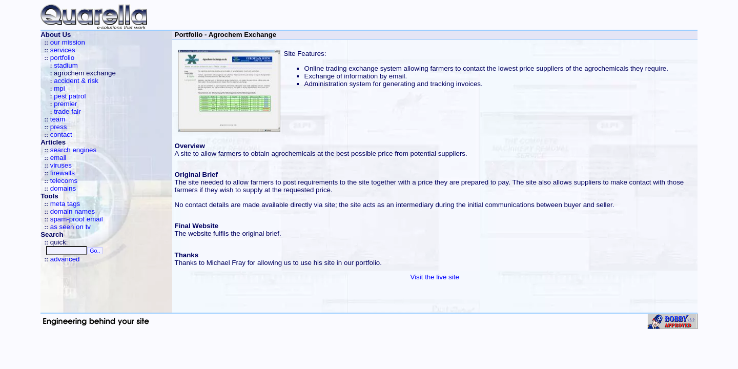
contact (61, 134)
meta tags (65, 204)
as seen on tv (70, 227)
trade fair (67, 111)
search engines (73, 150)
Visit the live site (434, 277)
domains (63, 188)
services (62, 50)
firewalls (62, 173)
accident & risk (76, 81)
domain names (72, 211)
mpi (59, 88)
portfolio (62, 57)
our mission (67, 42)
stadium (66, 65)
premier (65, 104)
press (58, 127)
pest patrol (70, 96)
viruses (61, 165)
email (58, 157)
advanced (65, 259)
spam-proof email (76, 219)
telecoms (63, 180)
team (58, 119)
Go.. (95, 251)
